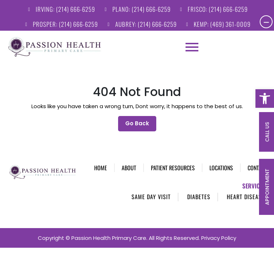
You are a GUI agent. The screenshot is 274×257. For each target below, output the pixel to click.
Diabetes (204, 187)
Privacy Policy (218, 228)
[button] (264, 98)
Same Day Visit (156, 187)
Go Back (140, 112)
